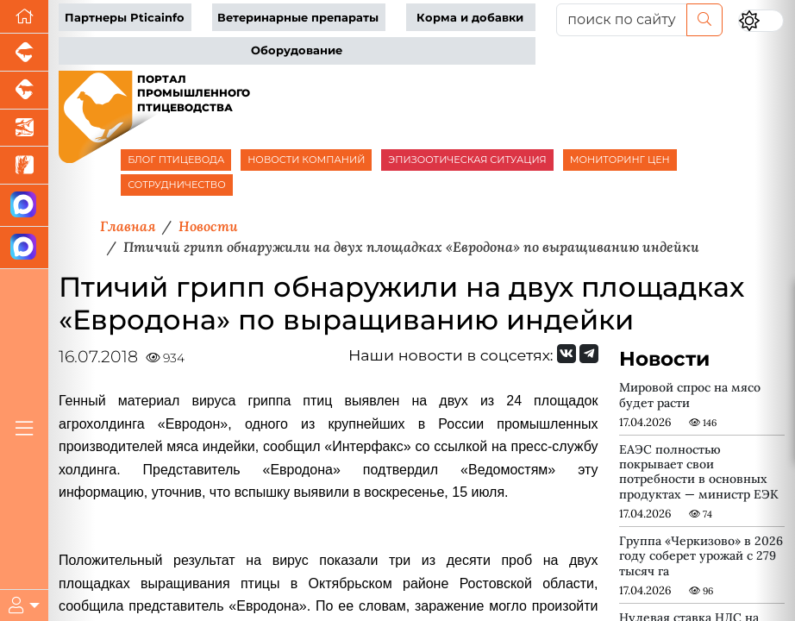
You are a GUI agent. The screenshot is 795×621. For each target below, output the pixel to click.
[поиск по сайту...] (621, 19)
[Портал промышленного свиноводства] (24, 53)
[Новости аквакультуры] (24, 128)
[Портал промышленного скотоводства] (24, 91)
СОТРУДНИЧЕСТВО (177, 185)
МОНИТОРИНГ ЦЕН (620, 160)
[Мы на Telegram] (588, 353)
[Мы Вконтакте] (566, 353)
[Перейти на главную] (24, 17)
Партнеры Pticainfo (125, 17)
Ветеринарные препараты (298, 17)
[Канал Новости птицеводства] (24, 206)
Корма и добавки (469, 17)
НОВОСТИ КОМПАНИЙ (306, 160)
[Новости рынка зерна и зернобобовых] (24, 166)
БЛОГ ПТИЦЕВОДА (176, 160)
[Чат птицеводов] (24, 248)
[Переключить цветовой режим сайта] (761, 20)
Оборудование (296, 50)
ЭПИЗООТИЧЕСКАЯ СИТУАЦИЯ (467, 160)
